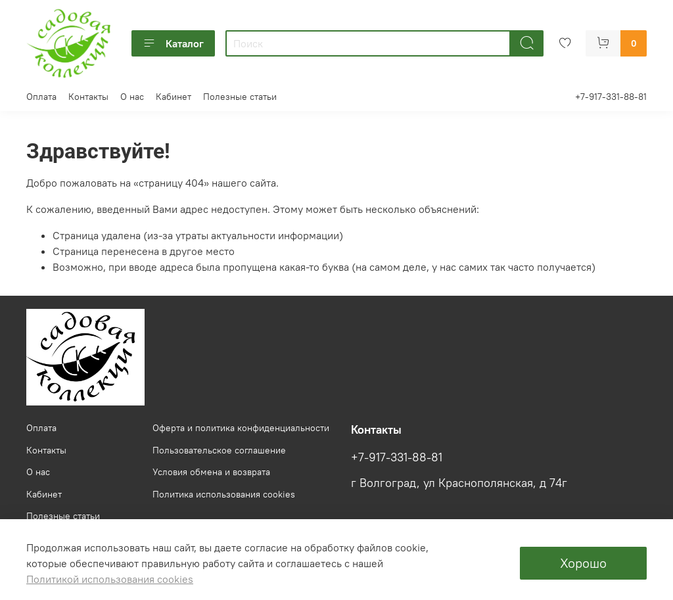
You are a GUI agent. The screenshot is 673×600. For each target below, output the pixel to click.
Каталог (173, 43)
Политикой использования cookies (109, 579)
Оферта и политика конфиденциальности (240, 428)
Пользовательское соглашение (219, 450)
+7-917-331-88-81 (611, 97)
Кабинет (173, 97)
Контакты (88, 97)
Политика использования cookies (223, 494)
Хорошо (583, 563)
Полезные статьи (240, 97)
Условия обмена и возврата (211, 472)
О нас (132, 97)
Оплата (41, 97)
